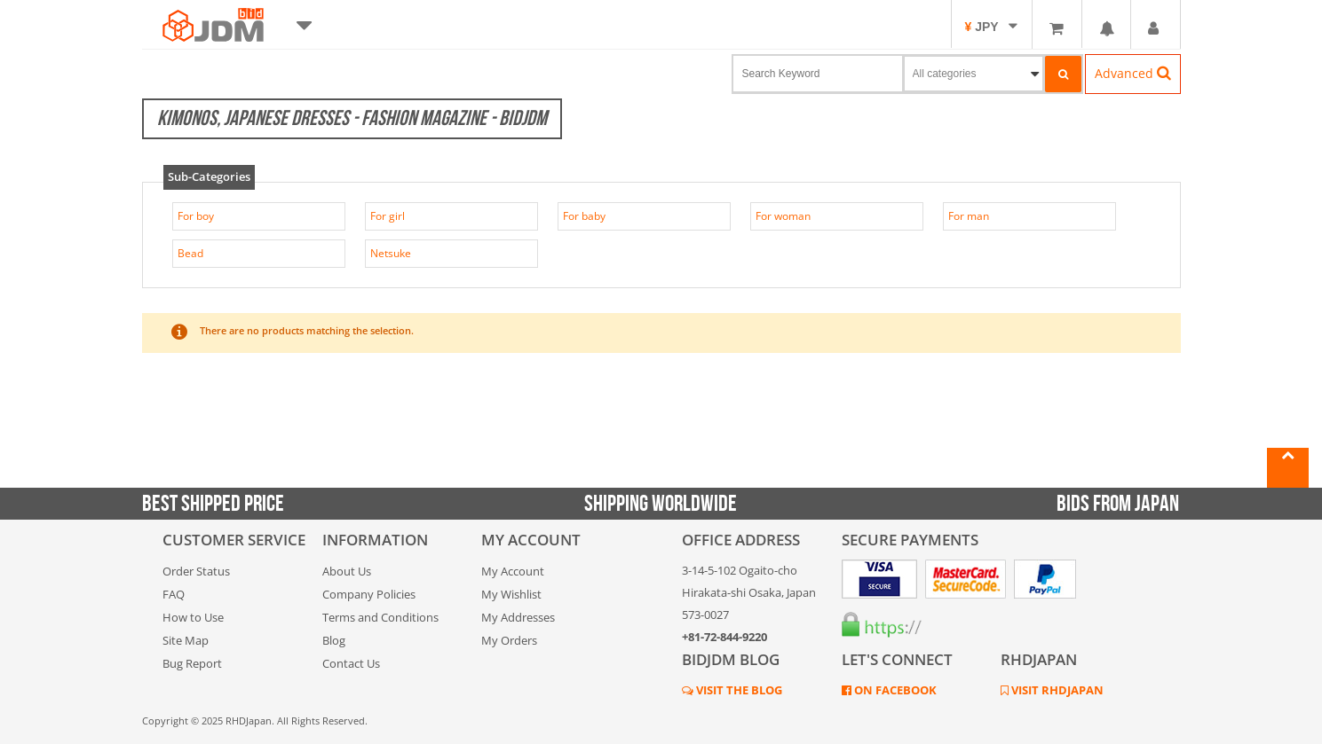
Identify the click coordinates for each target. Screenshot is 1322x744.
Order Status (196, 571)
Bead (190, 253)
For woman (783, 215)
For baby (584, 215)
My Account (512, 571)
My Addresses (518, 617)
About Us (346, 571)
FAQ (173, 594)
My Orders (509, 640)
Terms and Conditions (380, 617)
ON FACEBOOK (894, 690)
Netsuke (390, 253)
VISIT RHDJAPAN (1056, 690)
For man (968, 215)
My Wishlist (511, 594)
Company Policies (369, 594)
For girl (387, 215)
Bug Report (192, 663)
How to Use (193, 617)
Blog (333, 640)
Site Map (185, 640)
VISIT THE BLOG (737, 690)
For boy (196, 215)
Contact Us (351, 663)
